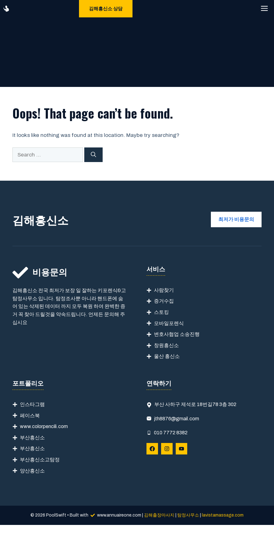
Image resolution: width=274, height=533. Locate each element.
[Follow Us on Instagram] (167, 448)
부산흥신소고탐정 (40, 459)
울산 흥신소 (167, 356)
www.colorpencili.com (44, 426)
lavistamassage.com (223, 515)
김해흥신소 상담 (106, 8)
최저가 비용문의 (236, 219)
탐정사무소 (188, 515)
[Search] (93, 154)
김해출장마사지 (159, 515)
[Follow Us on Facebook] (152, 448)
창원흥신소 (166, 345)
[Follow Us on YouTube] (181, 448)
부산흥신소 (32, 437)
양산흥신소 (32, 470)
